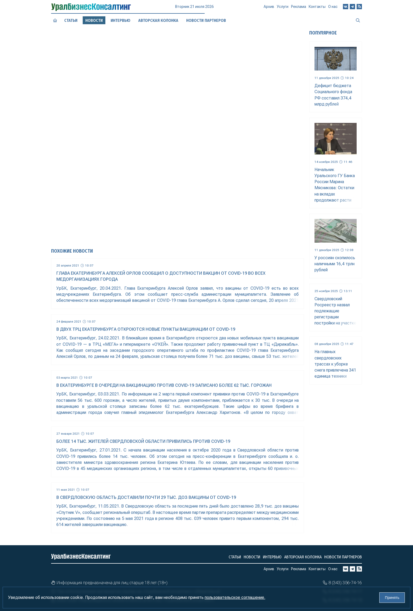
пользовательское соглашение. (235, 597)
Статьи (71, 20)
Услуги (282, 8)
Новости (252, 556)
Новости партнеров (343, 556)
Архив (269, 9)
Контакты (317, 8)
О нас (333, 6)
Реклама (298, 8)
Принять (392, 597)
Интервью (272, 556)
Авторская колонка (303, 556)
